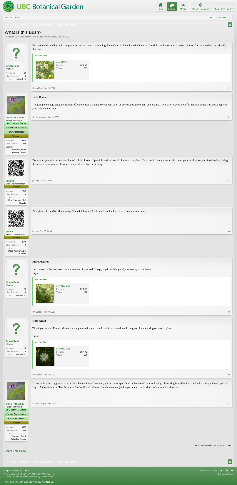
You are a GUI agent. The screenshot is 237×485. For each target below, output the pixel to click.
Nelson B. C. (21, 79)
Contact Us (205, 472)
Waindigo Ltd (47, 483)
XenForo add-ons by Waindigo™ (19, 483)
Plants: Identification (27, 37)
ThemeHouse (47, 478)
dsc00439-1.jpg (63, 62)
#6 (229, 376)
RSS (232, 472)
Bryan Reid (51, 37)
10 (25, 73)
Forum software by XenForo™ (29, 475)
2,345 (24, 192)
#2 (229, 152)
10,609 (23, 141)
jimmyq (10, 181)
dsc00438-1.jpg (63, 287)
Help (215, 472)
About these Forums (223, 9)
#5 (229, 313)
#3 (229, 203)
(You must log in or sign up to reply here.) (213, 447)
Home (221, 472)
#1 (229, 88)
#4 (229, 254)
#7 (229, 439)
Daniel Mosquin (15, 117)
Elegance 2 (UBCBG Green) (16, 472)
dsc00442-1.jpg (63, 350)
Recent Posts (12, 17)
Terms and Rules (225, 475)
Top (226, 472)
